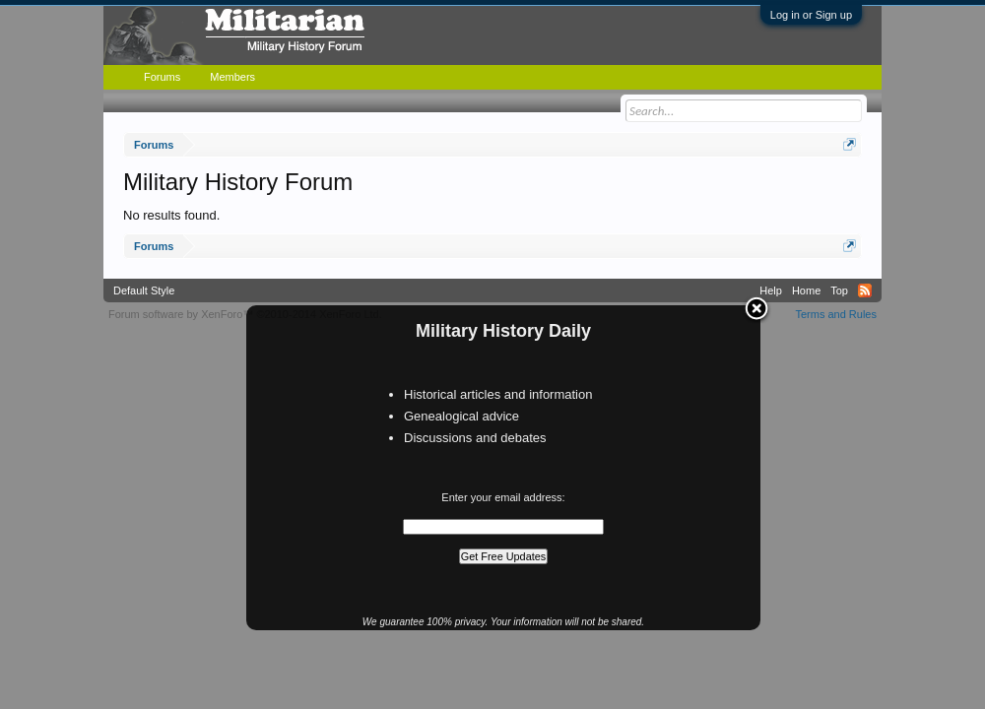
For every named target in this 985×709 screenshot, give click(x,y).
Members (232, 77)
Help (770, 290)
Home (806, 290)
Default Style (143, 290)
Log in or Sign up (811, 15)
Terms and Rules (836, 314)
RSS (865, 290)
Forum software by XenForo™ (245, 314)
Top (839, 290)
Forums (162, 77)
